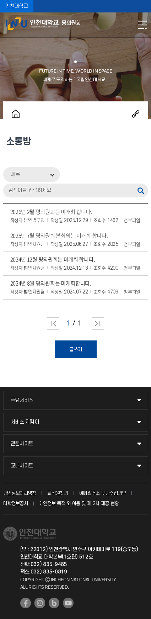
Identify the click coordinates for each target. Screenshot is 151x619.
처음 (53, 323)
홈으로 (16, 114)
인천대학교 (16, 6)
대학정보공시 (15, 503)
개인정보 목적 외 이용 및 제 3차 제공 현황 (79, 503)
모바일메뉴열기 (142, 24)
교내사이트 (22, 466)
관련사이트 (22, 444)
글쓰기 (75, 349)
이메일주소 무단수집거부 (102, 493)
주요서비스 (22, 400)
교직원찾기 (57, 493)
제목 (15, 174)
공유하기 (136, 114)
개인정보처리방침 (20, 493)
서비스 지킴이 (25, 422)
